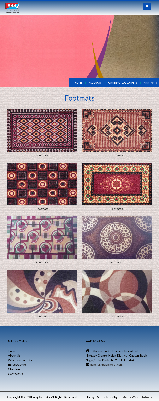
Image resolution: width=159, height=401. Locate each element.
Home (78, 82)
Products (95, 82)
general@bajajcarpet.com (106, 364)
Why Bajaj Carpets (20, 360)
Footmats (150, 82)
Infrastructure (17, 364)
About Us (14, 355)
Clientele (14, 369)
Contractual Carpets (122, 82)
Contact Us (15, 373)
